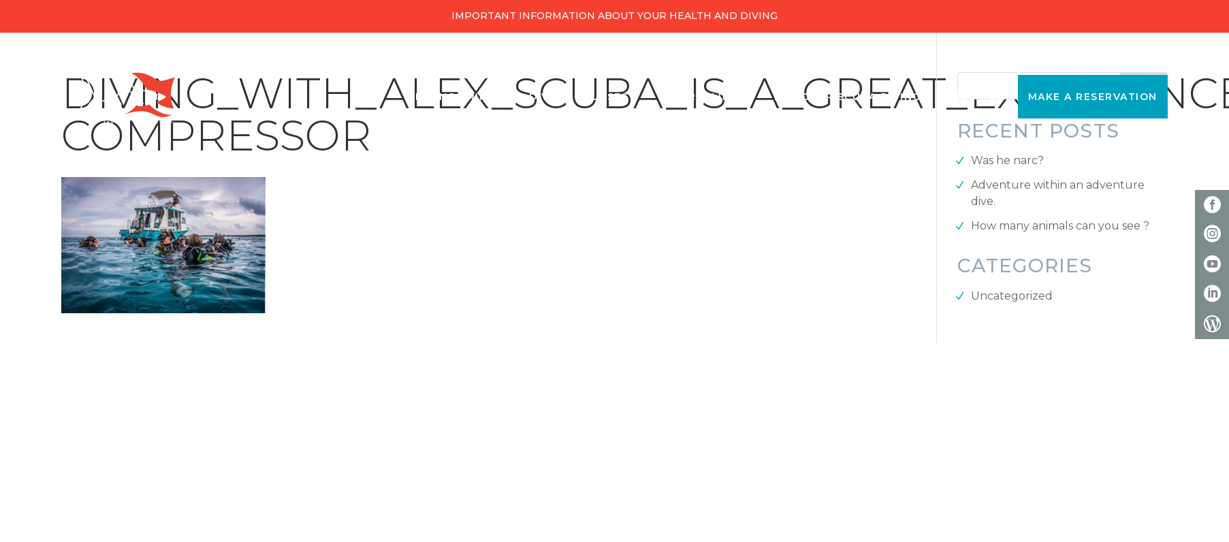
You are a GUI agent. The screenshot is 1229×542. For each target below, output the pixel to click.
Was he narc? (1007, 160)
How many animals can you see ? (1060, 225)
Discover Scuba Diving (847, 97)
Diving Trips (454, 97)
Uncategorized (1012, 295)
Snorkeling (701, 97)
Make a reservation (1093, 97)
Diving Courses (578, 97)
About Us (974, 97)
